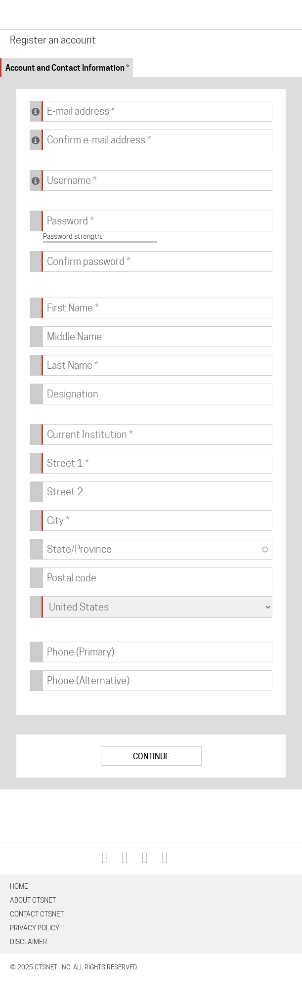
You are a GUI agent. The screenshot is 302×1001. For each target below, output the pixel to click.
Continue (151, 756)
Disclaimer (28, 942)
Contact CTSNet (37, 914)
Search (263, 15)
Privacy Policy (34, 928)
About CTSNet (33, 900)
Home (19, 886)
